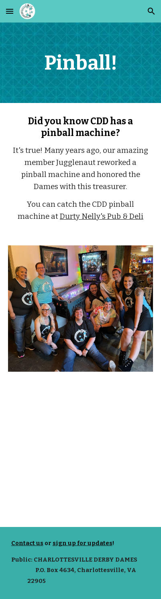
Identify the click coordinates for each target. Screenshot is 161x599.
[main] (80, 62)
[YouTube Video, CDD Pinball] (80, 454)
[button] (9, 11)
